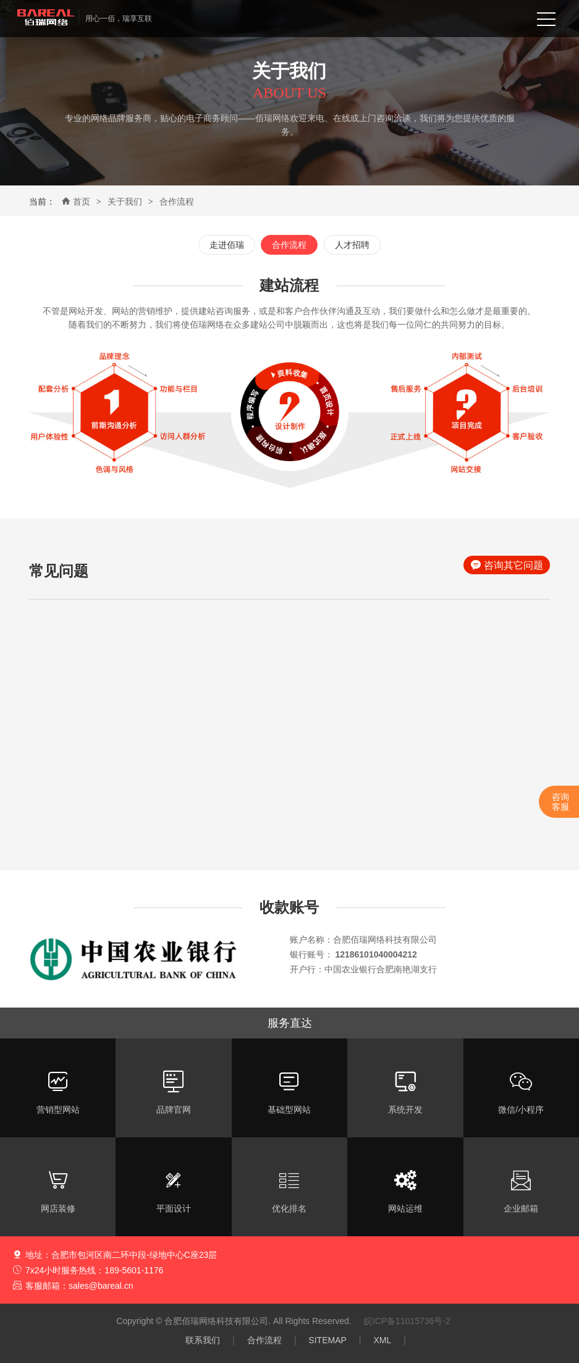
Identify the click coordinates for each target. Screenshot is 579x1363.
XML (382, 1340)
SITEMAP (327, 1340)
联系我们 (202, 1340)
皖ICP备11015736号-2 (407, 1321)
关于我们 (125, 201)
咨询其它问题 (507, 565)
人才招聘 (352, 245)
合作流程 (176, 201)
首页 (75, 201)
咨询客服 (560, 802)
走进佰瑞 (226, 245)
